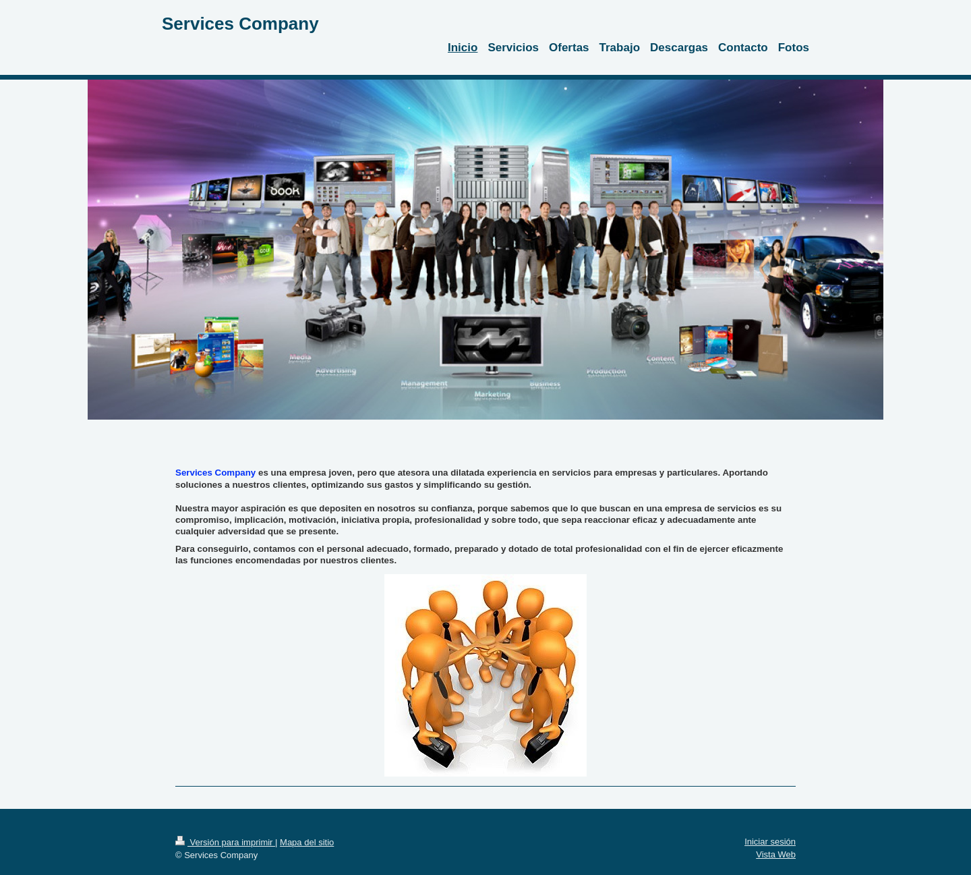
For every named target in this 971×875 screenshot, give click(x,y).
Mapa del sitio (307, 842)
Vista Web (776, 854)
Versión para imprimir (225, 842)
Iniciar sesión (770, 842)
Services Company (240, 23)
